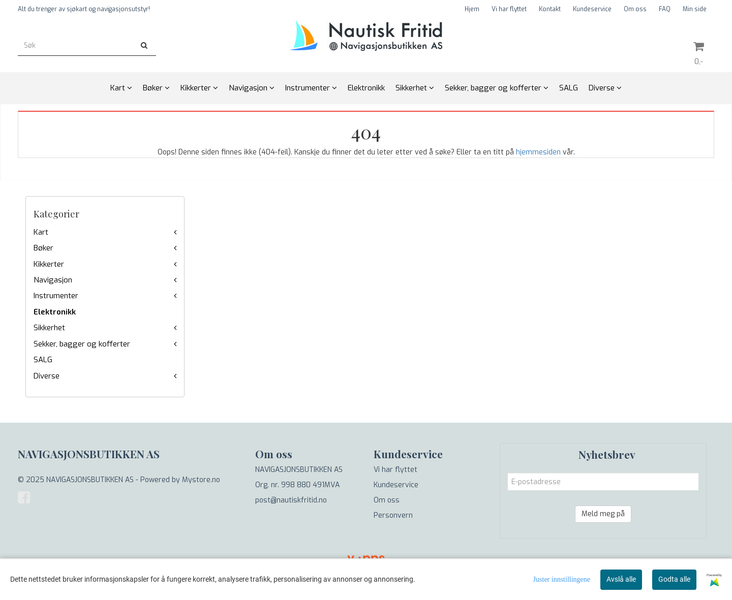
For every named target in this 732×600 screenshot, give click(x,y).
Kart (41, 232)
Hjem (472, 9)
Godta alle (674, 579)
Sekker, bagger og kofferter (82, 344)
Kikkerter (49, 264)
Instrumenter (56, 296)
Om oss (635, 9)
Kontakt (550, 9)
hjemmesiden (538, 152)
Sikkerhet (49, 328)
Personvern (393, 515)
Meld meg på (603, 514)
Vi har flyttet (509, 9)
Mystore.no (201, 480)
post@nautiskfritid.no (291, 500)
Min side (695, 9)
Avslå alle (621, 579)
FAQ (664, 9)
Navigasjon (53, 280)
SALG (43, 360)
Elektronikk (55, 312)
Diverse (46, 376)
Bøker (43, 248)
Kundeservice (592, 9)
